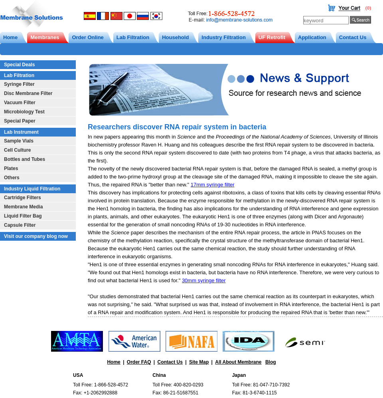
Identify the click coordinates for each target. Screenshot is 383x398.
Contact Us (353, 37)
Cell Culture (17, 150)
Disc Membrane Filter (28, 93)
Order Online (87, 37)
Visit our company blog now (36, 236)
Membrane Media (23, 207)
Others (12, 177)
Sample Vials (19, 141)
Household (175, 37)
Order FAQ (139, 362)
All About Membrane (238, 362)
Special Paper (20, 121)
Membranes (44, 37)
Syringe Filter (19, 84)
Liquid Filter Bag (23, 216)
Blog (270, 362)
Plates (11, 168)
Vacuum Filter (20, 102)
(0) (368, 8)
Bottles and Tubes (24, 159)
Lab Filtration (132, 37)
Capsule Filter (20, 225)
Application (312, 37)
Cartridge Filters (22, 197)
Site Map (199, 362)
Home (10, 37)
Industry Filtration (223, 37)
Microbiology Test (24, 112)
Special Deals (19, 64)
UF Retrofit (272, 37)
